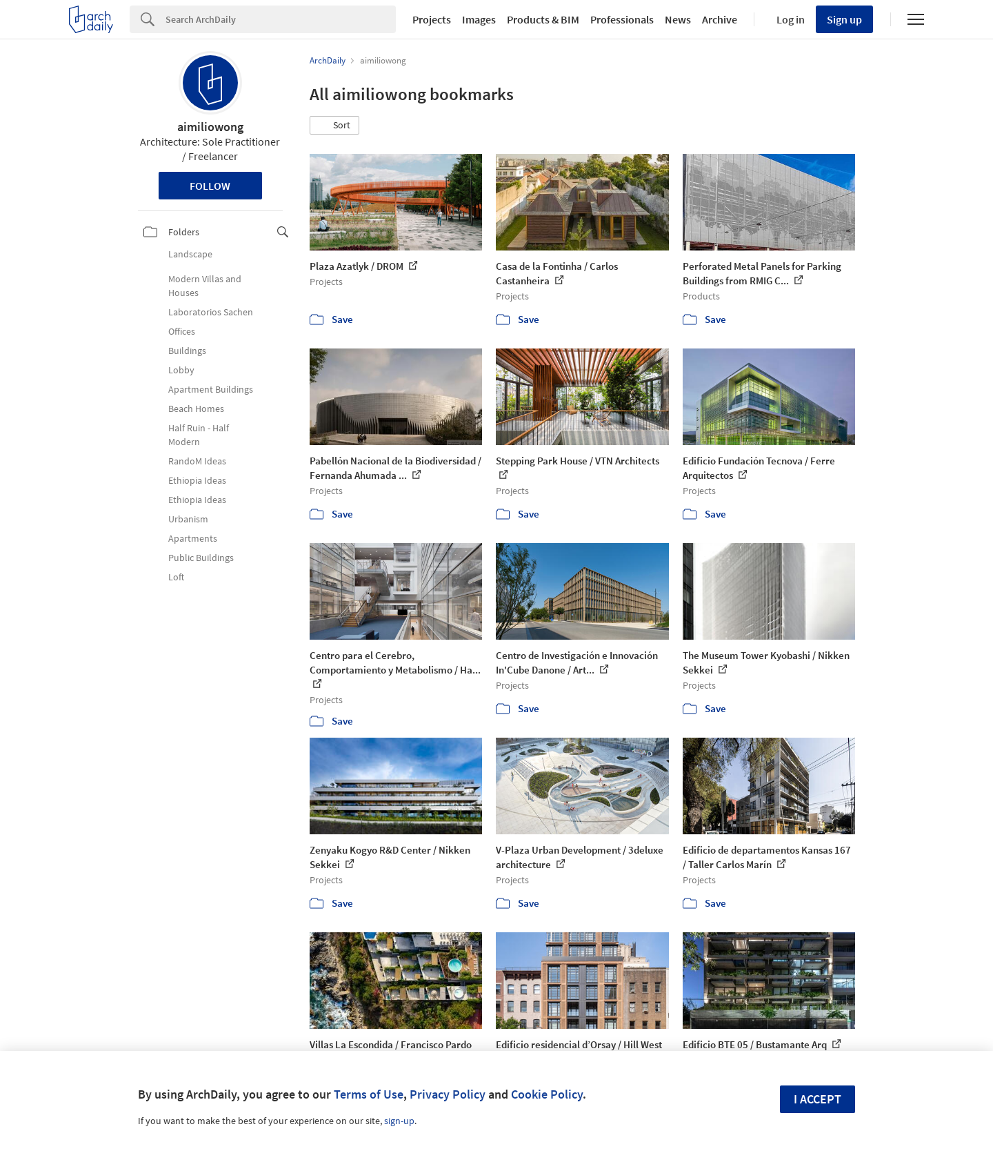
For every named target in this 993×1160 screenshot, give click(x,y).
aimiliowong (210, 127)
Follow (210, 186)
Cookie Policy (547, 1094)
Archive (719, 19)
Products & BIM (543, 19)
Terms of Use (368, 1094)
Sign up (844, 19)
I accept (817, 1099)
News (678, 19)
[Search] (281, 19)
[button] (334, 125)
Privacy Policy (447, 1094)
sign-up (399, 1120)
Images (479, 19)
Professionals (622, 19)
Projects (431, 19)
